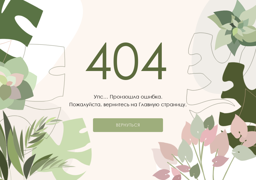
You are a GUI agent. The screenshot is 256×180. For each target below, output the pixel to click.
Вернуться (128, 125)
